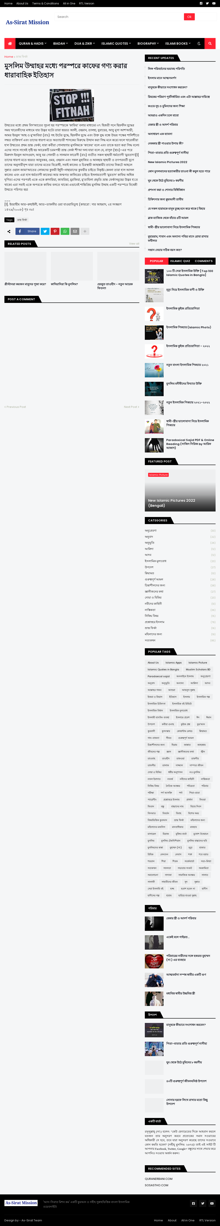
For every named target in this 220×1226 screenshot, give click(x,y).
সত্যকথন (180, 640)
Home (8, 3)
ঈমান (208, 717)
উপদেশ (180, 567)
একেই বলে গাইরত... (177, 937)
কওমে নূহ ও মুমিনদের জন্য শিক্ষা (166, 106)
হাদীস (204, 888)
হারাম (169, 895)
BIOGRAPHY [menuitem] (147, 43)
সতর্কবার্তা (189, 861)
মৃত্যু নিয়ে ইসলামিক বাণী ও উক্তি (185, 290)
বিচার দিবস (195, 806)
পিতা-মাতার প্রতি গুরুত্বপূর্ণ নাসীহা (168, 153)
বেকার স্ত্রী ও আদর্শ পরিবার (163, 125)
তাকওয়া (180, 758)
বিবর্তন (166, 813)
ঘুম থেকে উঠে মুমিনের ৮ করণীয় (166, 181)
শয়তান (151, 861)
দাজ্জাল (179, 765)
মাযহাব (193, 827)
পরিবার (204, 786)
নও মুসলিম (194, 772)
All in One (69, 3)
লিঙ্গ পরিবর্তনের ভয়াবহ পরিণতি (166, 69)
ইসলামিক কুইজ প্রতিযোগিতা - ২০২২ (188, 346)
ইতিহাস (172, 697)
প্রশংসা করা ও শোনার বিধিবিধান (166, 190)
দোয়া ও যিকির (180, 597)
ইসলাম (186, 697)
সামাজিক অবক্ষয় (186, 875)
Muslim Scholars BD (198, 669)
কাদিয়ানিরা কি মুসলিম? (64, 284)
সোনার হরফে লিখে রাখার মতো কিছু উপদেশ (187, 1102)
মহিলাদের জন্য (180, 634)
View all (134, 243)
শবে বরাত (203, 854)
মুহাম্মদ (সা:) (176, 847)
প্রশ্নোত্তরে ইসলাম (180, 622)
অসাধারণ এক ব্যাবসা (160, 134)
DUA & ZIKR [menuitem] (83, 43)
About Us (22, 3)
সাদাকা (168, 875)
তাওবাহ (151, 758)
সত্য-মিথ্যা (206, 861)
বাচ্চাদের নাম (177, 806)
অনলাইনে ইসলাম (185, 676)
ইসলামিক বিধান (155, 710)
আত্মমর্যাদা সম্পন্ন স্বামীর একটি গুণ (186, 975)
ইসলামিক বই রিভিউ (182, 703)
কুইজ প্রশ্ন (185, 724)
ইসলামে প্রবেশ (183, 717)
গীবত (168, 738)
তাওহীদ (166, 758)
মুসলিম (151, 840)
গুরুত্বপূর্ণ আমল (180, 579)
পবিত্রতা (191, 786)
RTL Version (86, 3)
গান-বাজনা (153, 738)
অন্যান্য (180, 683)
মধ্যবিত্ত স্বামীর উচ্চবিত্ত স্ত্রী (180, 994)
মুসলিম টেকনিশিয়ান (170, 840)
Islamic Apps (174, 662)
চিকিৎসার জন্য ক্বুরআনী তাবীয (165, 199)
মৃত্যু (190, 847)
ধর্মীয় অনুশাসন (175, 772)
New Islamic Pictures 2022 (167, 162)
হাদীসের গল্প (153, 895)
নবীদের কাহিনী (180, 604)
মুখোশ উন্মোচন (200, 834)
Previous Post (16, 407)
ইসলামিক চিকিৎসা (156, 703)
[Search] (119, 16)
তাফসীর (151, 765)
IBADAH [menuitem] (59, 43)
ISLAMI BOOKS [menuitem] (176, 43)
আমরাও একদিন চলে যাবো (163, 116)
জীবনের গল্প (154, 751)
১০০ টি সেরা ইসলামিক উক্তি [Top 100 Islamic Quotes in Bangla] (189, 273)
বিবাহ (178, 813)
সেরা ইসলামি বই (155, 888)
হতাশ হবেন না (188, 888)
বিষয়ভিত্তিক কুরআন (157, 820)
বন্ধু (162, 806)
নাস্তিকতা (180, 610)
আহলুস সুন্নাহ (188, 690)
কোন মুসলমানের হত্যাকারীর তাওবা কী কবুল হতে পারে (179, 171)
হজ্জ (172, 888)
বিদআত (152, 813)
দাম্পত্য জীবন (196, 765)
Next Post (130, 407)
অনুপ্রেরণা (180, 530)
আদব (180, 555)
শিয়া (163, 861)
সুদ (186, 882)
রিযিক (150, 854)
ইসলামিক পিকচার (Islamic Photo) (188, 327)
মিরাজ (166, 834)
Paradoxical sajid (159, 676)
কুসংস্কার (166, 731)
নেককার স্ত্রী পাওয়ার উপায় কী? (166, 144)
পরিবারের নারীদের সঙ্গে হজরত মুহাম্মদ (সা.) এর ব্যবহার (188, 958)
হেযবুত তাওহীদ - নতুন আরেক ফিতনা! (115, 286)
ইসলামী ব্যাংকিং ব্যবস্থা (158, 717)
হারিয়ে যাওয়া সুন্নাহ (187, 895)
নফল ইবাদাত (154, 779)
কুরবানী (151, 731)
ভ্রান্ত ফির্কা (22, 57)
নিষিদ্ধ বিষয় (180, 616)
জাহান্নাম (201, 745)
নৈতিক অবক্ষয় (173, 786)
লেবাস (178, 854)
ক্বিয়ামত (180, 573)
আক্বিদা (180, 549)
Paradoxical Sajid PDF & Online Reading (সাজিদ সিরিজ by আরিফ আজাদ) (190, 444)
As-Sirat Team (31, 1220)
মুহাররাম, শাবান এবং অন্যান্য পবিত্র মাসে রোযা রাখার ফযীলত (178, 239)
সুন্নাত (197, 882)
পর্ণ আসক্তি (166, 793)
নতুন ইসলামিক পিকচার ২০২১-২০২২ (188, 403)
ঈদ (198, 717)
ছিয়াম (174, 745)
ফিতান (151, 806)
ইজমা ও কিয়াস (155, 697)
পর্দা (180, 793)
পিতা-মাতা (194, 793)
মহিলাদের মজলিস (156, 827)
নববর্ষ (170, 779)
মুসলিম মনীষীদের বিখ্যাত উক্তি (184, 384)
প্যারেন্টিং (152, 799)
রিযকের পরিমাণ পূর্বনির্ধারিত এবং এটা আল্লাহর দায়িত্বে (179, 97)
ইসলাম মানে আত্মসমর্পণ (162, 78)
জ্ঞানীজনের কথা (180, 591)
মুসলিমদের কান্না (155, 847)
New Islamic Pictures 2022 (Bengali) (171, 503)
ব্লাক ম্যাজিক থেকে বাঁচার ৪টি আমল (168, 218)
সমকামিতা (204, 868)
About (172, 1220)
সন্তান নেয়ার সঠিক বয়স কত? (165, 250)
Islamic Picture (198, 662)
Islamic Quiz (180, 261)
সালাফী (151, 882)
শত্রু (190, 854)
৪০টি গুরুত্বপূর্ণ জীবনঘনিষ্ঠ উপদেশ (186, 1081)
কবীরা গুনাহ (168, 724)
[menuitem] (9, 43)
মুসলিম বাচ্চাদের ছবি (197, 840)
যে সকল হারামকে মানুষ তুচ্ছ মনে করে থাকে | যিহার (176, 209)
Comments (204, 261)
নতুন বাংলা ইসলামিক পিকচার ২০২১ (187, 365)
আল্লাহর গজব (154, 690)
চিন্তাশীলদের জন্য (180, 585)
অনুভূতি (180, 543)
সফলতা (167, 868)
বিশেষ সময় (193, 813)
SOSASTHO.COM (156, 1185)
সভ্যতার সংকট (185, 868)
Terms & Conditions (45, 3)
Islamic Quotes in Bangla (163, 669)
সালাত (205, 875)
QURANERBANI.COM (158, 1179)
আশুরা (171, 690)
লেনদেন (164, 854)
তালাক (165, 765)
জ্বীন (203, 751)
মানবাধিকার (177, 827)
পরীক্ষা (151, 793)
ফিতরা (202, 799)
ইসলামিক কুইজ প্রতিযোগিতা (183, 309)
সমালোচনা (153, 875)
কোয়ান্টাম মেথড (184, 731)
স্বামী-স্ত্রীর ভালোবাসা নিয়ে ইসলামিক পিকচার (174, 227)
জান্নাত (187, 745)
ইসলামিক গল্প (203, 697)
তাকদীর (195, 758)
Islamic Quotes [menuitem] (114, 43)
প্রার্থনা (189, 799)
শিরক (175, 861)
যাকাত (202, 847)
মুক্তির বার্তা (181, 834)
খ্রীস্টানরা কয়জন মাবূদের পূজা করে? (25, 284)
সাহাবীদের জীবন (170, 882)
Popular (156, 261)
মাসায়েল (152, 834)
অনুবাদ (180, 537)
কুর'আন (201, 724)
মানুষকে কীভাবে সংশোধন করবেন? (167, 87)
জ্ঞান (168, 751)
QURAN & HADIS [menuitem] (31, 43)
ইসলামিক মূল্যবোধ (180, 561)
